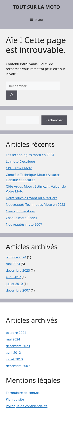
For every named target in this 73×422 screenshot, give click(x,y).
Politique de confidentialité (26, 406)
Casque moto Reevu (21, 217)
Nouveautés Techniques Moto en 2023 (35, 204)
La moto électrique (20, 161)
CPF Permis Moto (19, 168)
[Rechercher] (11, 95)
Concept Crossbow (20, 211)
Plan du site (15, 399)
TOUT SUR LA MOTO (36, 7)
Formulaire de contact (23, 392)
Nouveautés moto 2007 (24, 224)
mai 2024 (13, 264)
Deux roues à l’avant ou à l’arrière (31, 198)
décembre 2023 (18, 270)
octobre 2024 (16, 257)
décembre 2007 (18, 290)
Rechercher (54, 120)
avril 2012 (13, 277)
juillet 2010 (14, 283)
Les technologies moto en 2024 (30, 154)
